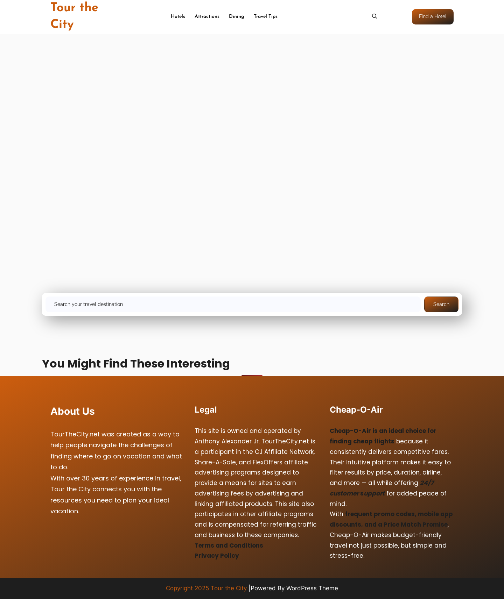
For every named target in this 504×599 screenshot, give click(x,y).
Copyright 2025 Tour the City (206, 588)
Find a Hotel (433, 16)
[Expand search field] (374, 16)
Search (441, 304)
